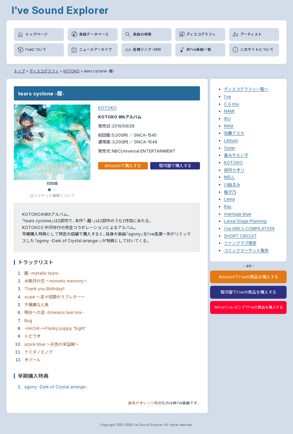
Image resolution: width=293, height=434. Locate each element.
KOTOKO (107, 107)
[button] (49, 189)
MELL (229, 177)
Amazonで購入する (123, 165)
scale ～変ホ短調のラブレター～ (54, 296)
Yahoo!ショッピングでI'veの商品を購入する (248, 307)
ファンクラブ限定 (240, 243)
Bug (28, 320)
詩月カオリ (234, 170)
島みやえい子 (236, 155)
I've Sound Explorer (60, 10)
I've (227, 96)
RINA (228, 126)
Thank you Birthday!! (44, 288)
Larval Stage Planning (245, 221)
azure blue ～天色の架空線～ (51, 344)
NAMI (229, 111)
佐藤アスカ (234, 133)
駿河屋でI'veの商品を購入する (248, 292)
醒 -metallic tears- (42, 273)
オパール (32, 359)
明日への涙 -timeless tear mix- (54, 312)
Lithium (231, 140)
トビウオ (32, 336)
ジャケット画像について (52, 196)
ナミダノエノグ (38, 352)
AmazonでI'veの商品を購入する (248, 276)
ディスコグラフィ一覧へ (246, 89)
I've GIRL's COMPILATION (249, 228)
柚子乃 (230, 192)
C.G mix (231, 104)
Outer (229, 148)
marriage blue (237, 213)
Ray (227, 206)
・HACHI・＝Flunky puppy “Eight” (55, 328)
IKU (227, 118)
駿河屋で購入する (175, 165)
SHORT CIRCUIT (240, 235)
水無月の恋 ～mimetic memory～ (55, 280)
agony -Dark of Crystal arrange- (56, 386)
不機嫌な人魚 (36, 304)
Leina (229, 199)
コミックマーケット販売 (246, 250)
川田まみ (232, 184)
